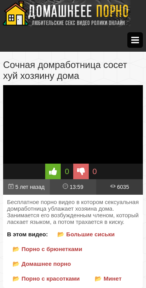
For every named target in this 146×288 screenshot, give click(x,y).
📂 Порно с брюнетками (47, 249)
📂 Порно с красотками (46, 278)
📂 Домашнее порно (41, 263)
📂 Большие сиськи (86, 234)
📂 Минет (108, 278)
